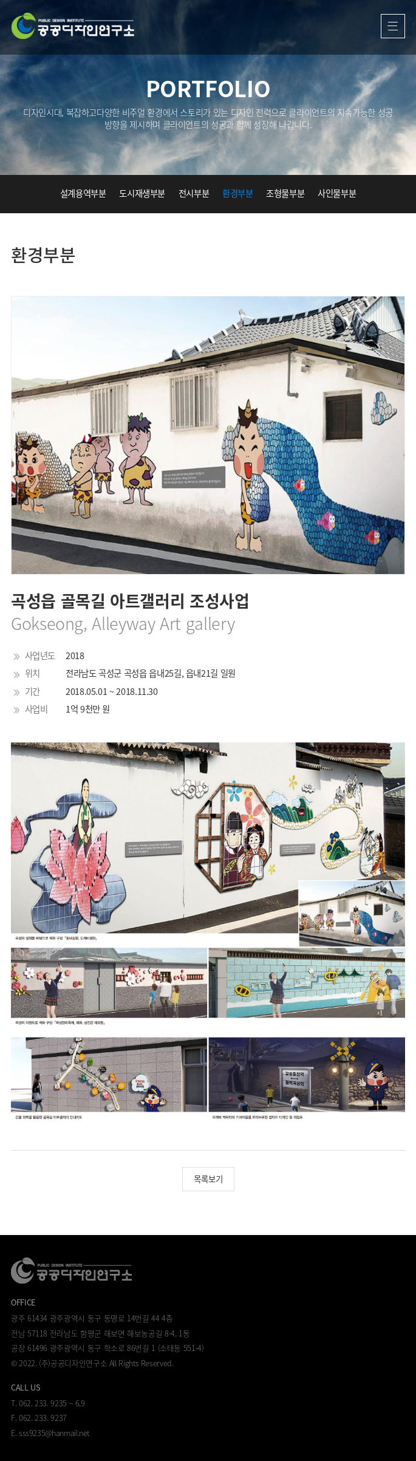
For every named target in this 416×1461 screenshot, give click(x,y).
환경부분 (237, 193)
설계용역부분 (83, 193)
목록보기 (208, 1178)
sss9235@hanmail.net (54, 1433)
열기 (393, 26)
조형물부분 (285, 193)
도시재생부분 (142, 193)
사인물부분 (337, 193)
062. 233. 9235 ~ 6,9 (52, 1403)
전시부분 (194, 193)
